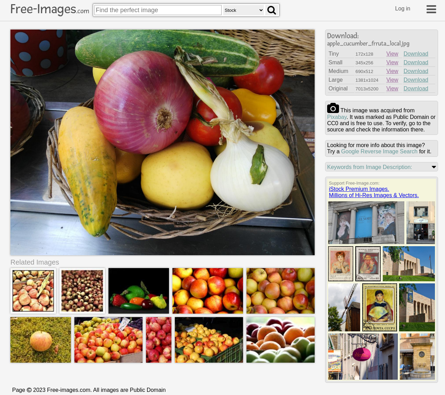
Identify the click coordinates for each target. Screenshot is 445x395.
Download (416, 54)
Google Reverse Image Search (379, 151)
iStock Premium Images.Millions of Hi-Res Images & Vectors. (374, 192)
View (392, 54)
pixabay (337, 117)
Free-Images (49, 9)
